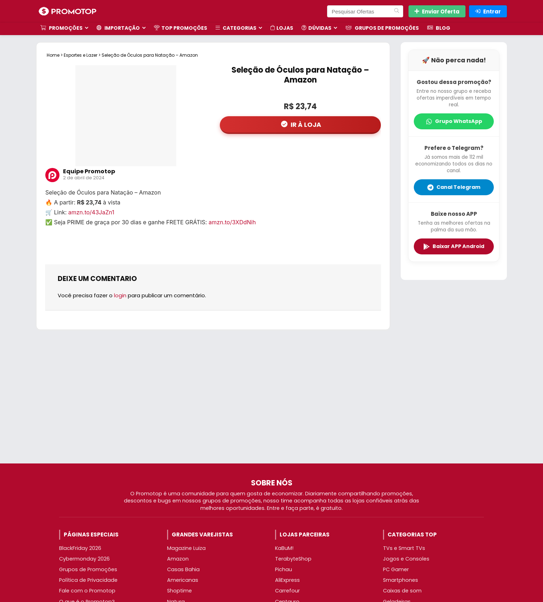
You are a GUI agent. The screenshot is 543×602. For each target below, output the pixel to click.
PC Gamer (396, 569)
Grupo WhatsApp (454, 121)
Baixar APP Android (453, 246)
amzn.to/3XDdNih (232, 222)
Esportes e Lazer (80, 55)
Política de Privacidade (88, 580)
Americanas (182, 580)
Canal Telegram (453, 187)
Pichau (283, 569)
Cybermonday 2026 (84, 558)
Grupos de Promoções (382, 28)
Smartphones (400, 580)
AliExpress (287, 580)
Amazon (178, 558)
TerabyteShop (293, 558)
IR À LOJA (305, 124)
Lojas (281, 28)
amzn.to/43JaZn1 (91, 212)
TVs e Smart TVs (404, 548)
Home (53, 55)
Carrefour (287, 590)
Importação (118, 28)
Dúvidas (316, 28)
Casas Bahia (183, 569)
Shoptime (179, 590)
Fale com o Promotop (87, 590)
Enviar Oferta (437, 11)
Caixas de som (402, 590)
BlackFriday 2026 (80, 548)
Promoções (61, 28)
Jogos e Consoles (406, 558)
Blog (438, 28)
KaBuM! (284, 548)
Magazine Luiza (186, 548)
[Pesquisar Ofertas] (396, 11)
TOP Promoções (180, 28)
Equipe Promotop (89, 171)
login (120, 295)
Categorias (236, 28)
